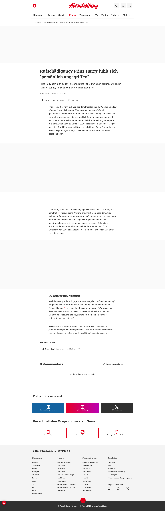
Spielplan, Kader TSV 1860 (66, 487)
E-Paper (85, 475)
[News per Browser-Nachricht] (117, 433)
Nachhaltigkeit (37, 493)
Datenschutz (112, 468)
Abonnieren (86, 468)
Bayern (51, 15)
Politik (104, 15)
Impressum (111, 462)
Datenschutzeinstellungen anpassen (120, 478)
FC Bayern (35, 471)
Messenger (61, 468)
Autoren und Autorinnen (90, 462)
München (38, 15)
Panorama (84, 15)
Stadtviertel (36, 465)
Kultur (114, 15)
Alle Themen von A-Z (64, 462)
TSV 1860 (35, 475)
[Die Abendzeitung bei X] (117, 408)
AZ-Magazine (86, 487)
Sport (61, 15)
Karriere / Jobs (87, 465)
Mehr (125, 15)
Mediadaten (86, 481)
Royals (52, 342)
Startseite (36, 22)
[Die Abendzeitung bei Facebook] (48, 408)
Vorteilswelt (61, 481)
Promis (72, 15)
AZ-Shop (85, 484)
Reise (34, 490)
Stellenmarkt (61, 490)
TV (96, 15)
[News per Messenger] (48, 433)
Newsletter (61, 465)
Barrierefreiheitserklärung (116, 471)
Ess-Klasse (61, 478)
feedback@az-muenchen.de (99, 333)
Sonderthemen (87, 490)
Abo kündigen (112, 475)
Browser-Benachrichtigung (66, 475)
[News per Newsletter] (82, 433)
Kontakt (85, 478)
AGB (109, 465)
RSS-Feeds (61, 471)
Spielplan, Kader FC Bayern (66, 484)
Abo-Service (86, 471)
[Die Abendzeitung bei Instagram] (82, 408)
